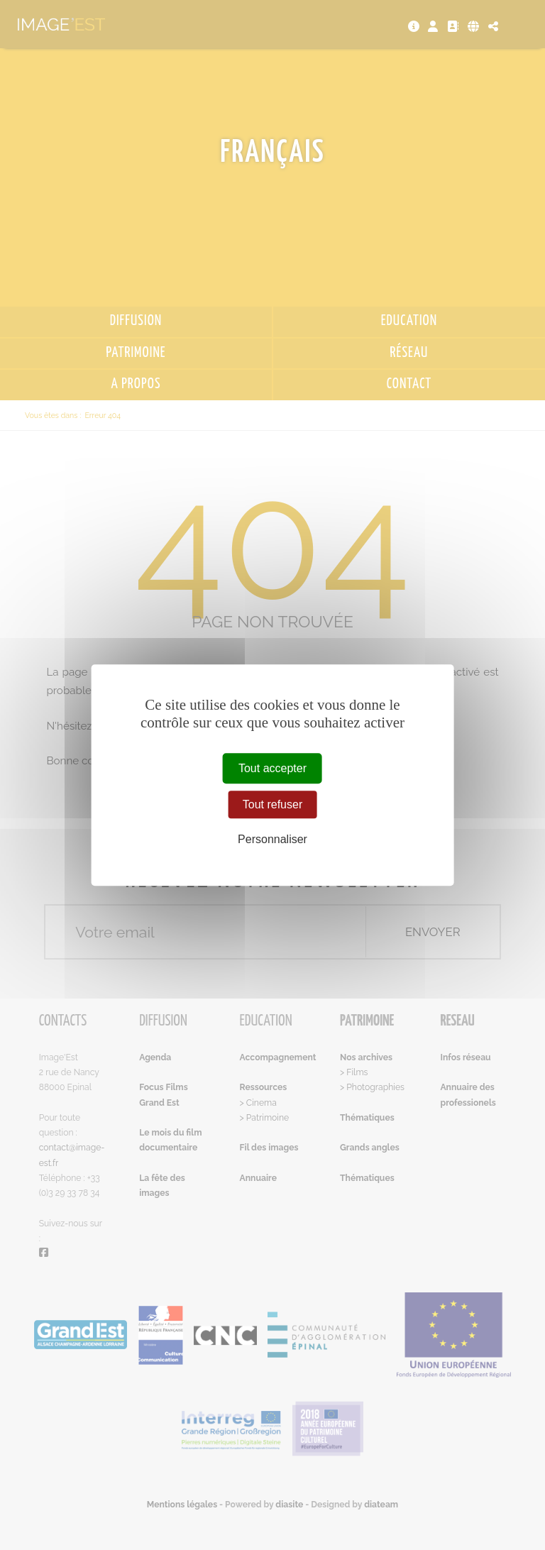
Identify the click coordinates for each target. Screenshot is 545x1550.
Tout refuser (272, 804)
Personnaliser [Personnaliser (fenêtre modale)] (272, 840)
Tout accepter (272, 768)
